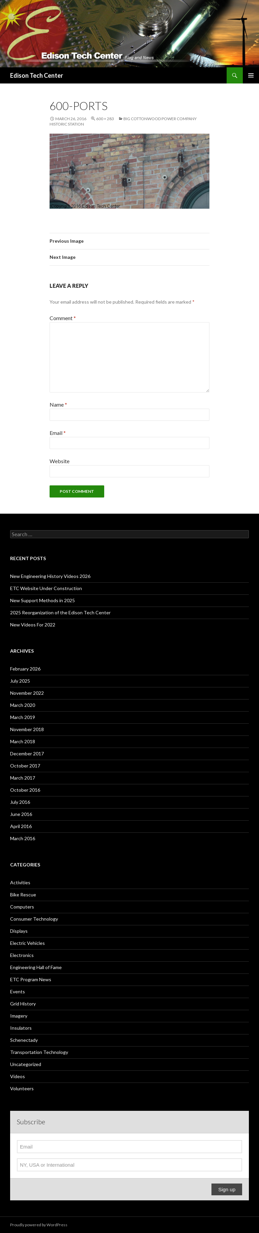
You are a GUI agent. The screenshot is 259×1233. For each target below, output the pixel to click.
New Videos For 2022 (32, 624)
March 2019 (22, 717)
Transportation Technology (39, 1052)
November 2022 (27, 693)
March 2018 (22, 741)
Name (58, 404)
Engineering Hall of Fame (36, 967)
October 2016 (25, 790)
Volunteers (22, 1088)
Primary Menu (251, 75)
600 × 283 (105, 118)
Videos (17, 1076)
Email (58, 433)
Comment (63, 318)
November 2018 (27, 729)
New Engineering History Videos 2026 (50, 576)
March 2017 (22, 778)
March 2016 (22, 838)
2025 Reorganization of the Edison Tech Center (60, 612)
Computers (22, 907)
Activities (20, 882)
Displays (19, 931)
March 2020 (22, 705)
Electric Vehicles (27, 943)
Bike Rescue (23, 894)
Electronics (22, 955)
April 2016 (21, 826)
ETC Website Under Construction (46, 588)
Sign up (226, 1189)
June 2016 (21, 814)
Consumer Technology (34, 919)
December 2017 (27, 753)
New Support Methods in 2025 (42, 600)
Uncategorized (25, 1064)
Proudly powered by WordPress (38, 1224)
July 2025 (20, 681)
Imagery (18, 1016)
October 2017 (25, 765)
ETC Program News (30, 979)
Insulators (21, 1028)
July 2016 (20, 802)
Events (17, 991)
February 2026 (25, 669)
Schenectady (24, 1040)
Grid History (23, 1003)
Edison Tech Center (36, 75)
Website (59, 461)
